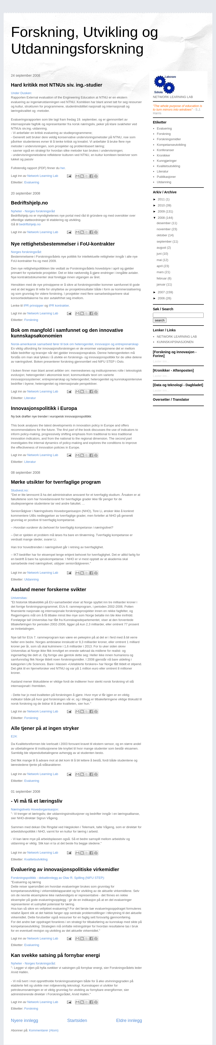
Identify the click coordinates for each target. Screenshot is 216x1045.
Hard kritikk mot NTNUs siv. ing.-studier (56, 85)
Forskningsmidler (169, 139)
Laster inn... (161, 361)
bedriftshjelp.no (30, 224)
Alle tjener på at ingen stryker (45, 728)
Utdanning (31, 579)
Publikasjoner (166, 177)
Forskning (31, 320)
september (165, 241)
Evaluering (31, 182)
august (162, 247)
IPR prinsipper (33, 305)
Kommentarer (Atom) (43, 1030)
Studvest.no (19, 490)
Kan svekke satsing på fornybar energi (55, 955)
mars (161, 272)
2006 (162, 298)
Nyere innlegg (24, 1020)
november (164, 229)
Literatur (30, 398)
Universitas (18, 598)
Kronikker (163, 155)
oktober (162, 235)
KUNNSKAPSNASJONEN (175, 342)
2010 (162, 205)
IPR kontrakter (59, 305)
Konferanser (165, 150)
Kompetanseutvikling (171, 145)
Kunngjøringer (167, 161)
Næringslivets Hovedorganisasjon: (35, 809)
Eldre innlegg (129, 1020)
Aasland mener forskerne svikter (48, 589)
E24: (14, 736)
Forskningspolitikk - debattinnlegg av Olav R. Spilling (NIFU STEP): (58, 878)
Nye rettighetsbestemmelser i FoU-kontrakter (63, 243)
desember (164, 223)
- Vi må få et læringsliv (36, 801)
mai (160, 260)
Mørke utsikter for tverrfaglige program (56, 482)
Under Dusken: (21, 93)
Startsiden (77, 1020)
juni (160, 253)
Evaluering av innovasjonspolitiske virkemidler (65, 869)
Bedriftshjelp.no (29, 202)
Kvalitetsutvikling (36, 859)
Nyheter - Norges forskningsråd (33, 211)
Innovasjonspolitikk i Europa (44, 408)
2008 (162, 218)
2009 (162, 211)
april (160, 266)
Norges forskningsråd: (26, 252)
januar (161, 284)
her (62, 168)
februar (162, 278)
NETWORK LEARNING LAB (177, 336)
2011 (162, 199)
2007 (162, 292)
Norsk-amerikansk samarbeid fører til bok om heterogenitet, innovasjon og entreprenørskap (74, 344)
